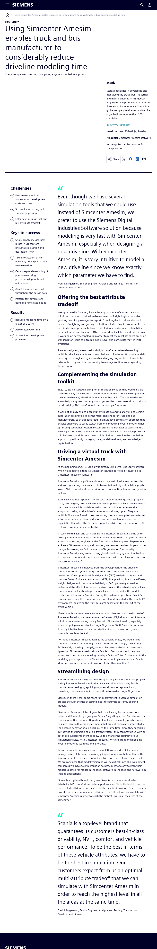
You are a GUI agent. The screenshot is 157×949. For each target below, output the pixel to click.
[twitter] (124, 159)
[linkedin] (137, 159)
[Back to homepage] (7, 15)
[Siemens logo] (22, 5)
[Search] (142, 5)
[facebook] (130, 159)
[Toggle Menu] (7, 5)
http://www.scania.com (118, 124)
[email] (144, 159)
